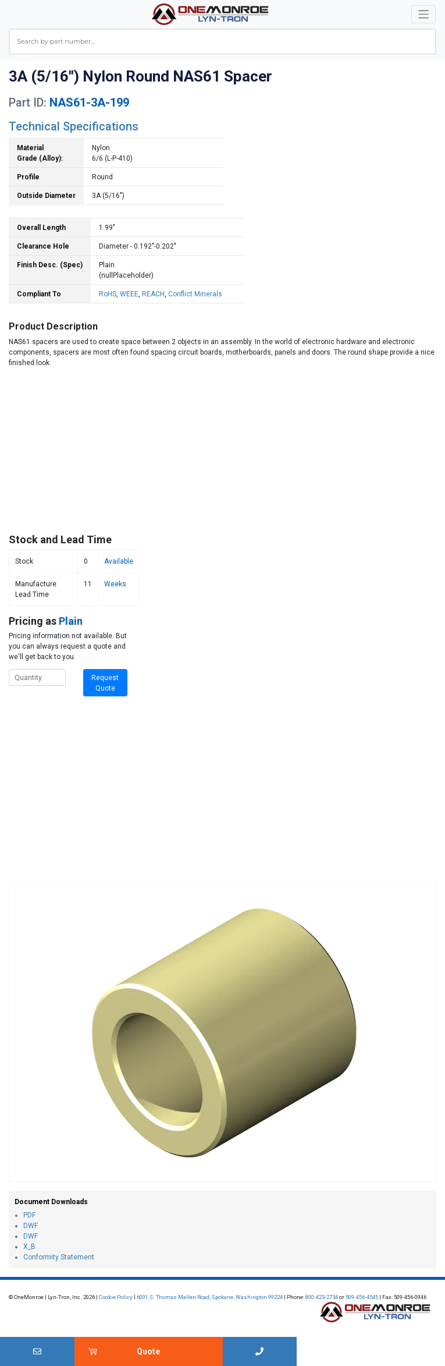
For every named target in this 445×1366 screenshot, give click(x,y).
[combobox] (222, 42)
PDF (29, 1215)
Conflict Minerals (195, 294)
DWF (30, 1226)
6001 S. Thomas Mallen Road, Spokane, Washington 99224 (210, 1297)
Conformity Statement (58, 1257)
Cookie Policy (116, 1297)
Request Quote (105, 683)
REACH (153, 294)
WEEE (129, 294)
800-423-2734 (321, 1297)
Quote (148, 1351)
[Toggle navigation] (423, 14)
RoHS (107, 294)
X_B (29, 1247)
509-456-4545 (362, 1297)
